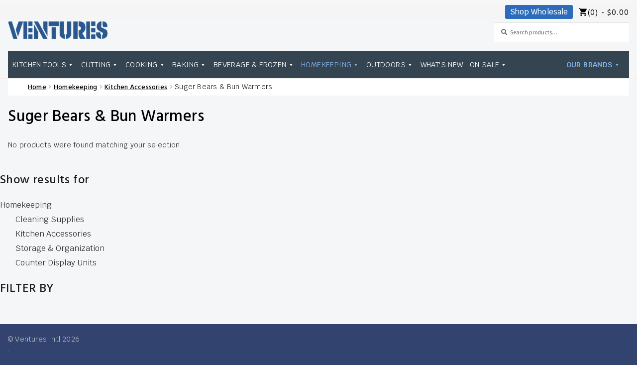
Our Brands (593, 64)
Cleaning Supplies (49, 219)
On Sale (489, 64)
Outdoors (390, 64)
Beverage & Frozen (254, 64)
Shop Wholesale (539, 11)
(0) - (608, 13)
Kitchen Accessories (136, 87)
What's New (442, 64)
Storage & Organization (60, 248)
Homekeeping (330, 64)
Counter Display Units (56, 262)
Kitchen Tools (43, 64)
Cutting (100, 64)
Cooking (145, 64)
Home (37, 87)
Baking (189, 64)
